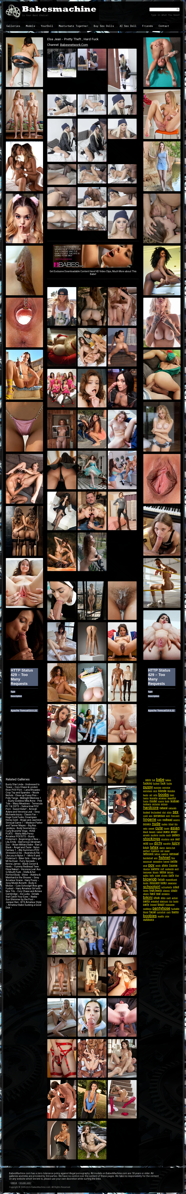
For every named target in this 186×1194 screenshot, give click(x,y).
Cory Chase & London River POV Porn (22, 788)
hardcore (151, 807)
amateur (163, 798)
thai (177, 875)
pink (172, 839)
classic (166, 890)
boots (145, 883)
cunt (168, 898)
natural (163, 808)
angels (146, 835)
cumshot (161, 912)
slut (164, 812)
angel (174, 831)
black (145, 832)
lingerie (149, 819)
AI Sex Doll (128, 26)
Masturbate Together (73, 26)
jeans (166, 831)
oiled (176, 887)
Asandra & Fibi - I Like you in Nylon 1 (24, 854)
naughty (167, 843)
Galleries (13, 26)
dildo (163, 898)
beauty (152, 832)
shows (164, 875)
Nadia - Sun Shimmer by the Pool (22, 898)
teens (146, 798)
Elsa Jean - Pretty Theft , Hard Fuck (72, 39)
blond (145, 912)
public (146, 875)
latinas (170, 872)
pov (151, 865)
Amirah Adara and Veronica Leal (21, 810)
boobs (163, 794)
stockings (151, 839)
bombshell (148, 858)
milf (162, 869)
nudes (164, 824)
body (167, 801)
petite (173, 861)
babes (168, 780)
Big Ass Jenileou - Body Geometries (21, 827)
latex (154, 847)
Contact (164, 26)
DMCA (14, 1183)
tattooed (148, 853)
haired (166, 861)
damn (162, 848)
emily (158, 865)
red (161, 851)
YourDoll (47, 26)
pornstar (166, 787)
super (167, 851)
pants (146, 901)
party (146, 904)
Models (30, 26)
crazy (174, 890)
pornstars (147, 791)
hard (152, 893)
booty (175, 901)
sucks (162, 835)
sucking (154, 835)
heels (145, 890)
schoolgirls (166, 887)
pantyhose (161, 908)
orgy (167, 916)
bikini (148, 897)
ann (156, 858)
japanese (172, 883)
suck (168, 835)
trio (170, 901)
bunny (175, 912)
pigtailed (155, 901)
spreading (157, 861)
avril (177, 869)
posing (176, 820)
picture (164, 804)
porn (168, 816)
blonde (162, 790)
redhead (167, 819)
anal (145, 865)
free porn (175, 816)
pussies (157, 787)
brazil (161, 904)
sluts (169, 812)
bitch (146, 847)
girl (150, 795)
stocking (165, 839)
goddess (147, 909)
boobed (146, 812)
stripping (165, 894)
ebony (146, 894)
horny (145, 801)
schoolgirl (151, 887)
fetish (161, 879)
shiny (165, 865)
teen (172, 795)
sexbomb (169, 869)
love (151, 843)
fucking (147, 783)
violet (157, 875)
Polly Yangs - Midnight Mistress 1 (23, 798)
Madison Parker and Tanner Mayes (24, 824)
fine (173, 858)
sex (175, 812)
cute (159, 828)
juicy (176, 843)
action (175, 898)
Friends (147, 26)
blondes (171, 791)
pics (155, 791)
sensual (174, 853)
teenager (147, 872)
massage (170, 905)
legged (153, 905)
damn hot (170, 848)
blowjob (150, 879)
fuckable (175, 909)
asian (175, 828)
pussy (148, 787)
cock (145, 816)
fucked (156, 783)
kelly (152, 875)
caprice (164, 854)
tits (176, 824)
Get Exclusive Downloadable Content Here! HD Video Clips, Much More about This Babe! (93, 272)
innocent (154, 883)
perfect (146, 851)
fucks (169, 783)
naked (159, 832)
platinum (164, 901)
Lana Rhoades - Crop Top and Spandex (23, 791)
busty (145, 795)
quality (161, 916)
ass (150, 816)
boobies (150, 916)
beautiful (172, 798)
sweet (151, 828)
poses (147, 824)
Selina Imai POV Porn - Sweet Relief (22, 807)
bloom (156, 872)
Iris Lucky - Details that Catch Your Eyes (22, 895)
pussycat (147, 861)
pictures (156, 804)
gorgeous (159, 815)
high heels (155, 890)
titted (171, 824)
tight (159, 820)
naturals (172, 808)
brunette (154, 798)
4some (146, 869)
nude (156, 824)
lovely (166, 828)
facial (152, 912)
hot (153, 780)
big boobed (156, 812)
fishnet (164, 857)
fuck (163, 783)
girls (155, 795)
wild (145, 843)
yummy (155, 868)
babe (160, 779)
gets (145, 828)
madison (155, 851)
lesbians (147, 804)
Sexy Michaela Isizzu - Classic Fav (23, 813)
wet (177, 839)
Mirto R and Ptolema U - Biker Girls (23, 857)
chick (157, 897)
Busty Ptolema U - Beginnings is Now (22, 838)
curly (171, 875)
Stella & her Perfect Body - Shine (21, 873)
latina (163, 872)
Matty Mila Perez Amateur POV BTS (20, 835)
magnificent (171, 880)
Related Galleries (18, 779)
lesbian (174, 801)
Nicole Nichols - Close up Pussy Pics (22, 794)
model (153, 801)
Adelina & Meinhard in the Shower (23, 876)
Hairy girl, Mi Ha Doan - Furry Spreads (24, 859)
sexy (148, 779)
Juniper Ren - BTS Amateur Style (23, 902)
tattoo (157, 854)
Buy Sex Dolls (104, 26)
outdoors (148, 919)
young (161, 801)
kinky (164, 883)
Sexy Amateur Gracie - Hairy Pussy (22, 879)
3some (173, 865)
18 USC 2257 (25, 1183)
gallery (176, 835)
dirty (158, 843)
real (158, 893)
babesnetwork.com (74, 45)
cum (168, 912)
